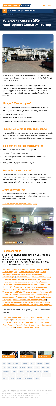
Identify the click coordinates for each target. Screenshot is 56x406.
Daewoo (39, 317)
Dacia (32, 317)
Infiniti (29, 320)
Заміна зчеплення (23, 277)
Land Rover (6, 322)
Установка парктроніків (36, 299)
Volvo (37, 327)
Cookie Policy (5, 397)
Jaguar (30, 264)
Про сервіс (12, 11)
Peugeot (11, 325)
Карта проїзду (30, 11)
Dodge (46, 317)
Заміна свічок (8, 282)
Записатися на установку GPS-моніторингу (19, 204)
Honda (15, 320)
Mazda (21, 322)
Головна (4, 14)
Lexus (15, 322)
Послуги (20, 11)
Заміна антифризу (9, 271)
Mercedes (29, 322)
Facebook (39, 393)
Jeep (42, 320)
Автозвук (6, 269)
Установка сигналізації (11, 302)
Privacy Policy (13, 397)
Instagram (45, 393)
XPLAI (36, 397)
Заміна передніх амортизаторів (37, 279)
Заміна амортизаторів (39, 269)
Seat (25, 325)
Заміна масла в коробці (41, 277)
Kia (47, 320)
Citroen (25, 317)
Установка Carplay (30, 292)
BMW (10, 317)
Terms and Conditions (24, 397)
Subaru (5, 327)
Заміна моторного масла (12, 279)
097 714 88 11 (48, 5)
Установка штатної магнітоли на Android (19, 304)
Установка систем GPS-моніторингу (36, 302)
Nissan (47, 322)
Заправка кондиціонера (24, 282)
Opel (4, 325)
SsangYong (46, 325)
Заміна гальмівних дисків (29, 271)
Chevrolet (17, 317)
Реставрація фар (9, 289)
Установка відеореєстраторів (22, 294)
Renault (19, 325)
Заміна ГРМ (25, 274)
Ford (9, 320)
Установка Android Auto (12, 292)
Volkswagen (28, 327)
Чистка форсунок (44, 304)
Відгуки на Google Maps (28, 393)
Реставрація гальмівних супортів (31, 289)
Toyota (19, 327)
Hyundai (22, 320)
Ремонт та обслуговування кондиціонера (30, 287)
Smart (38, 325)
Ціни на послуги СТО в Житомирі (11, 393)
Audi (4, 317)
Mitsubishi (39, 322)
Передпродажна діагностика (25, 284)
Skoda (31, 325)
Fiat (4, 320)
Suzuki (12, 327)
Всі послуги (13, 14)
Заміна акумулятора (20, 269)
